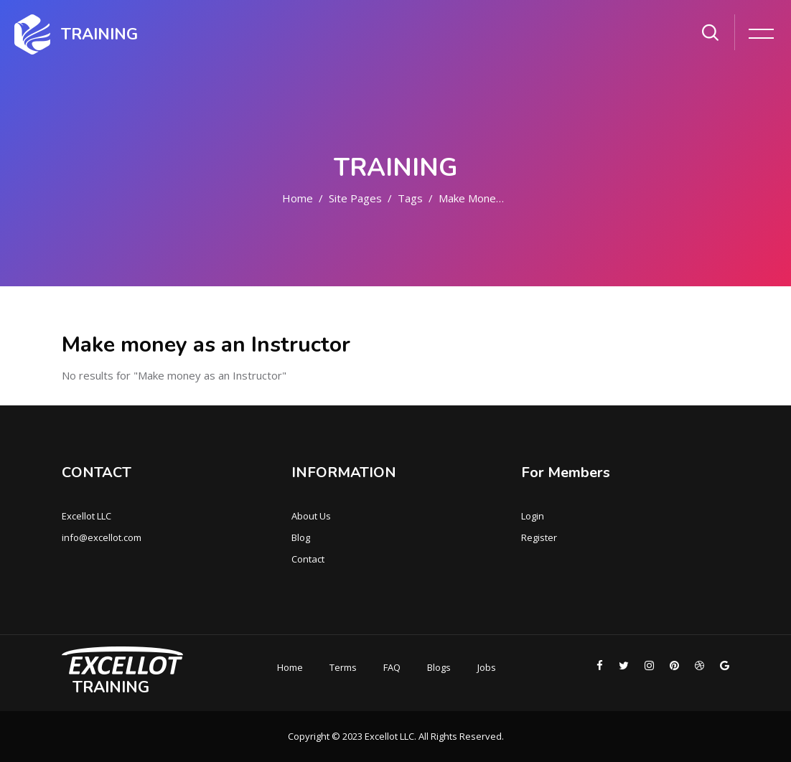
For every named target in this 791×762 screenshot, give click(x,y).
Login (532, 515)
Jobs (486, 667)
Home (297, 198)
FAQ (392, 667)
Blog (300, 537)
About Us (311, 515)
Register (539, 537)
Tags (410, 198)
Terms (343, 667)
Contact (307, 558)
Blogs (439, 667)
